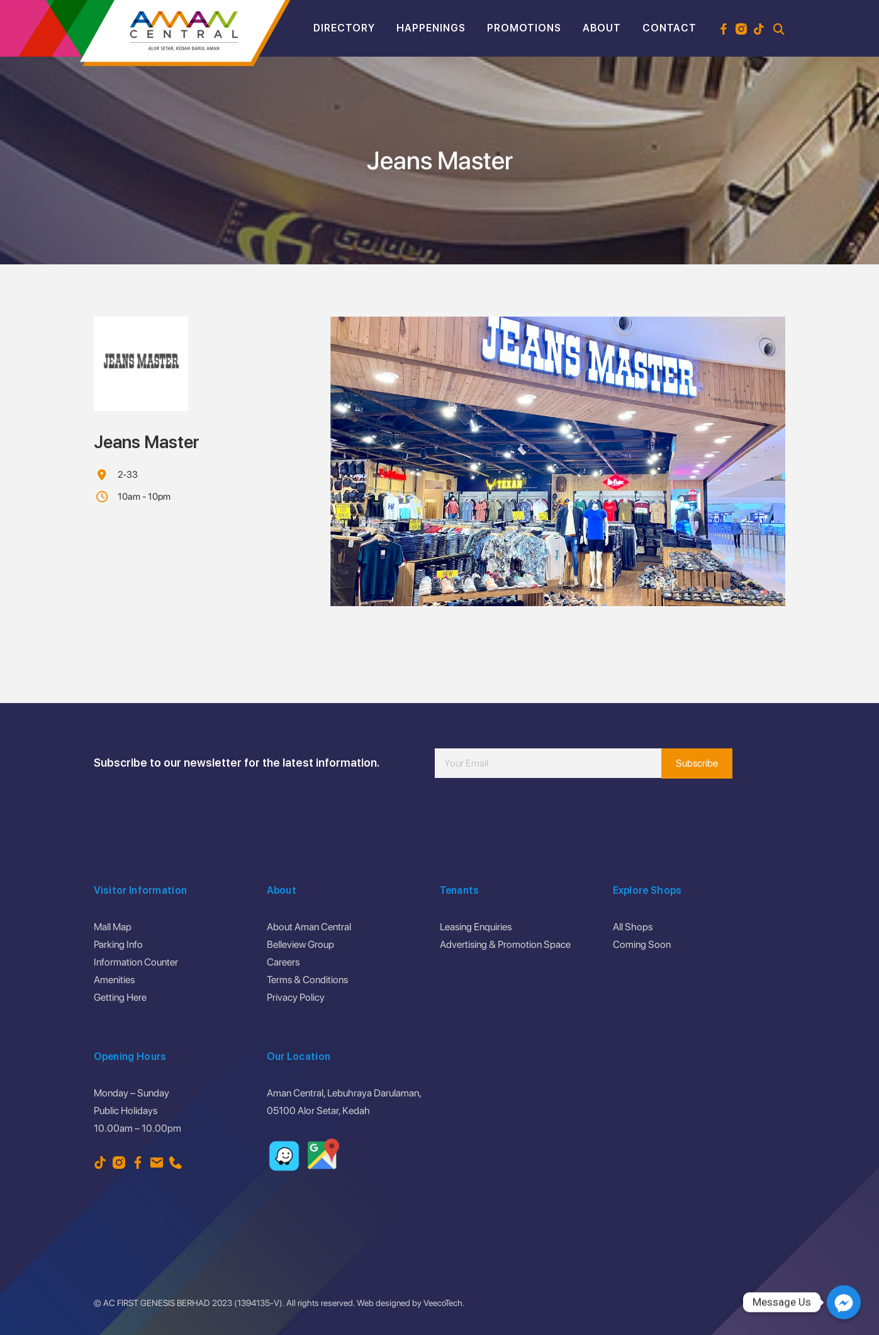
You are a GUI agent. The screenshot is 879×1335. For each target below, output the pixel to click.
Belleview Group (300, 944)
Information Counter (136, 962)
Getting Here (120, 997)
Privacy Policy (296, 997)
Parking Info (118, 944)
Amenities (114, 980)
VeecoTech (442, 1303)
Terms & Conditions (307, 980)
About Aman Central (309, 927)
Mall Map (113, 927)
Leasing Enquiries (476, 927)
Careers (283, 962)
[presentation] (530, 815)
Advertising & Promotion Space (505, 944)
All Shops (632, 927)
